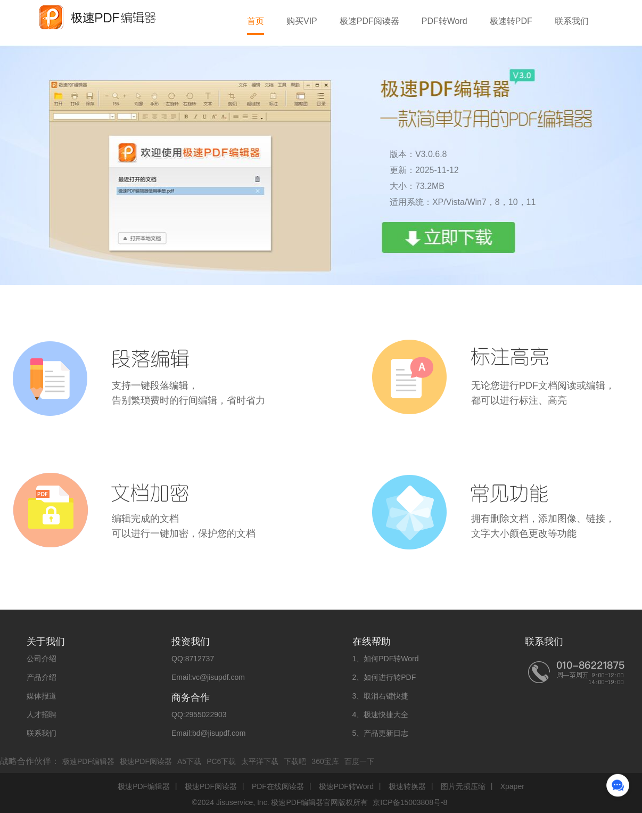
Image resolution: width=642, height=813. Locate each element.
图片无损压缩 (463, 786)
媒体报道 (41, 696)
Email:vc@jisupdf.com (208, 677)
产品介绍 (41, 677)
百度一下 (359, 761)
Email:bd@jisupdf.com (208, 733)
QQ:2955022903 (199, 714)
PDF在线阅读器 (278, 786)
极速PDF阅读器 (369, 21)
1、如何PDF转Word (385, 658)
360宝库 (325, 761)
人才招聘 (41, 714)
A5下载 (189, 761)
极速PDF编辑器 (88, 761)
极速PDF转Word (346, 786)
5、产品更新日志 (380, 733)
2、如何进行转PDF (384, 677)
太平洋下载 (259, 761)
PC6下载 (221, 761)
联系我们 (572, 21)
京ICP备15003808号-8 (410, 802)
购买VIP (301, 21)
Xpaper (512, 786)
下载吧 (295, 761)
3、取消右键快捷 (380, 696)
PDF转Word (444, 21)
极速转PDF (511, 21)
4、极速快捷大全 (380, 714)
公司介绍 (41, 658)
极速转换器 (407, 786)
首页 (255, 21)
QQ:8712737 (192, 658)
